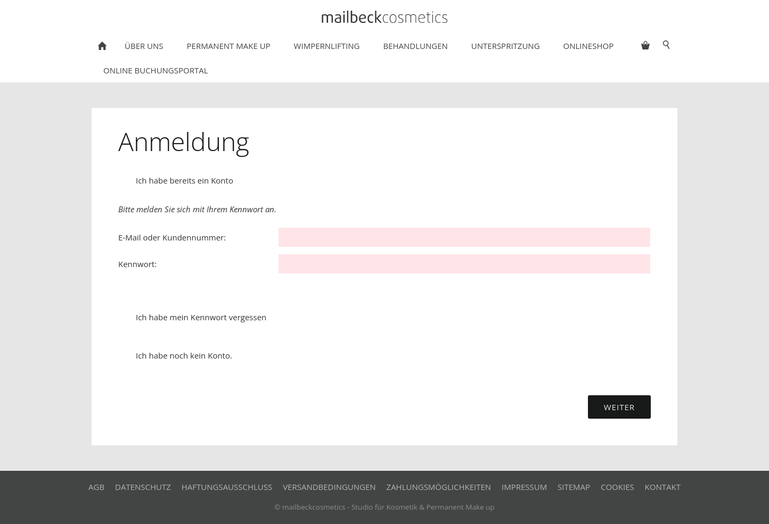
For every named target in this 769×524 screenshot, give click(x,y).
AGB (96, 486)
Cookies (617, 486)
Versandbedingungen (329, 486)
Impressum (524, 486)
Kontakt (663, 486)
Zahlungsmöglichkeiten (439, 486)
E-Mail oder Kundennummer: (172, 237)
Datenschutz (143, 486)
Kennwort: (137, 264)
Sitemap (574, 486)
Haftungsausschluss (227, 486)
